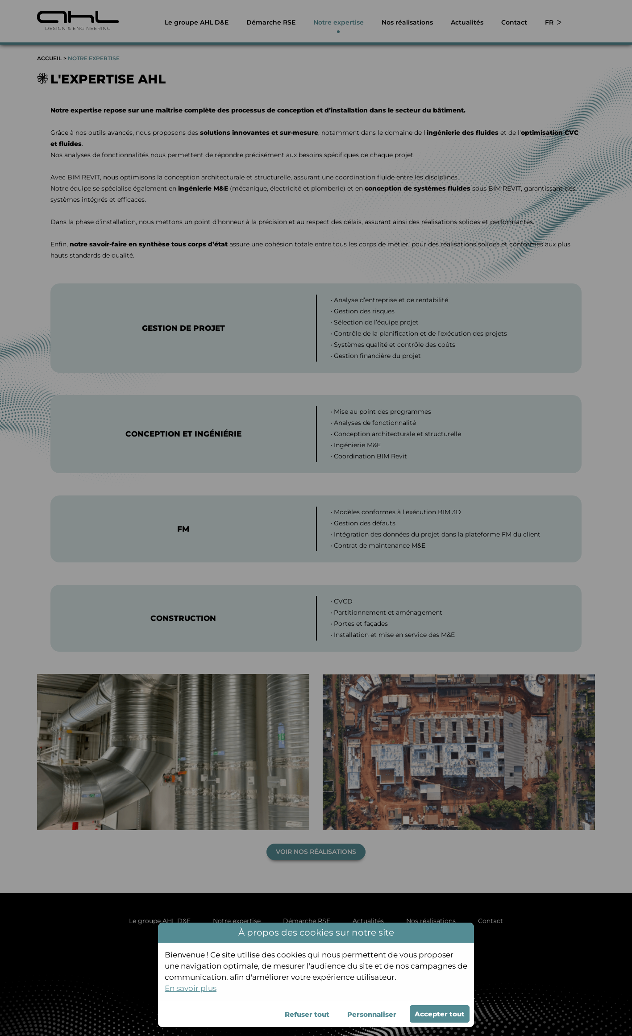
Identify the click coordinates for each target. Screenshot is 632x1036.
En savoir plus (190, 988)
